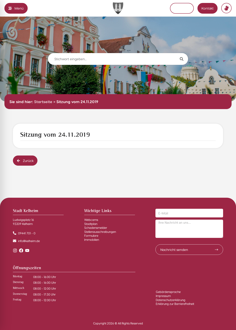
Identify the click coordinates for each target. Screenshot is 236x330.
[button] (25, 161)
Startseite (43, 101)
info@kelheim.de (29, 241)
